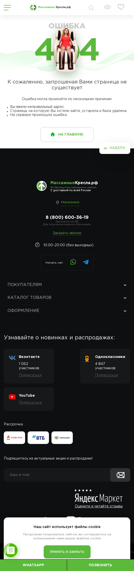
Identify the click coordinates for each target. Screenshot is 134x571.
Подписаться (30, 375)
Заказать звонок (67, 233)
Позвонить (100, 565)
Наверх (117, 148)
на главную (70, 134)
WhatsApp (33, 565)
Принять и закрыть (67, 552)
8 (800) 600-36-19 (67, 218)
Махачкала (70, 202)
